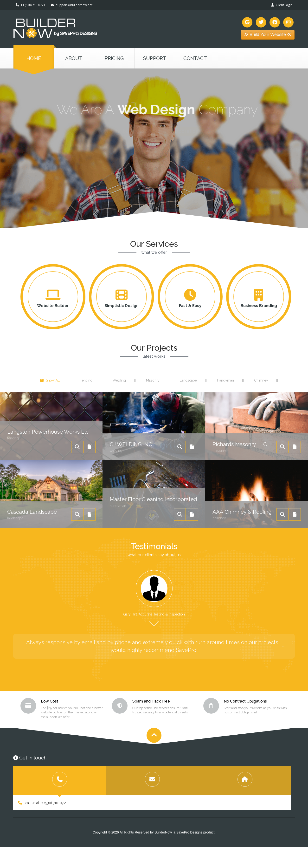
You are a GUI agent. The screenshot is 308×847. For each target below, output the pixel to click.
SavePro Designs (189, 832)
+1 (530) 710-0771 (30, 5)
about (74, 58)
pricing (114, 58)
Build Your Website (267, 34)
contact (195, 58)
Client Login (281, 5)
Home (33, 58)
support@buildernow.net (71, 5)
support (154, 58)
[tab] (59, 780)
